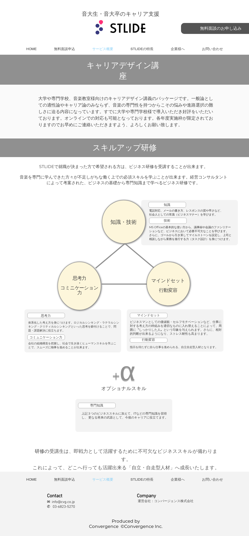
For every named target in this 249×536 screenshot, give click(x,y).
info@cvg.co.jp (63, 502)
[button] (142, 49)
